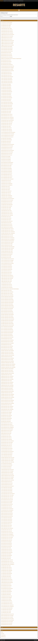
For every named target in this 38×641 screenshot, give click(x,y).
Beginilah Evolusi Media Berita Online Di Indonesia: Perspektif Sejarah (11, 58)
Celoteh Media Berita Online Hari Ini (6, 72)
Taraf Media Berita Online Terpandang (6, 570)
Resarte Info (36, 640)
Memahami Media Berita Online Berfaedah (7, 296)
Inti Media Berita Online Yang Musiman (6, 183)
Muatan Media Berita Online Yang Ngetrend (7, 427)
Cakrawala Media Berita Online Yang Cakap (7, 70)
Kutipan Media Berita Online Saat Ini (6, 273)
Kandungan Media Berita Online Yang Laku (7, 228)
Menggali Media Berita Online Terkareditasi (7, 379)
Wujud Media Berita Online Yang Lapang (7, 621)
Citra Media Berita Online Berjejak (6, 84)
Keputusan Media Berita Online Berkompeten (7, 240)
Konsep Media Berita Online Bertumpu (6, 269)
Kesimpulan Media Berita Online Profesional (7, 248)
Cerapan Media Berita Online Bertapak (6, 81)
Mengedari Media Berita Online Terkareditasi (7, 361)
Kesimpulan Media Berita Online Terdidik (7, 249)
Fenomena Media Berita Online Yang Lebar (7, 135)
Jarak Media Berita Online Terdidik (6, 207)
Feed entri (2, 633)
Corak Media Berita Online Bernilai (6, 94)
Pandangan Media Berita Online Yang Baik (7, 460)
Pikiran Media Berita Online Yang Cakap (7, 504)
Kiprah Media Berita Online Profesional (6, 254)
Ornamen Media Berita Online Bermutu (6, 454)
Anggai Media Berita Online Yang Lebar (6, 37)
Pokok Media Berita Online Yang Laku (6, 505)
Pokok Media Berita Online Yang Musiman (7, 508)
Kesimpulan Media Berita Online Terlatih (7, 251)
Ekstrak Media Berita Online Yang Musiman (7, 117)
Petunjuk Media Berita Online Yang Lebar (7, 496)
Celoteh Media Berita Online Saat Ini (6, 75)
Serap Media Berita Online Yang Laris (6, 531)
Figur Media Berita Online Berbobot (6, 138)
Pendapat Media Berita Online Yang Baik (7, 472)
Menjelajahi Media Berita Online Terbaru (7, 392)
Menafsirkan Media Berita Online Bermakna (7, 317)
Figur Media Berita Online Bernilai (6, 142)
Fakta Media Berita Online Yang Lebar (6, 123)
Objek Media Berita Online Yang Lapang (7, 442)
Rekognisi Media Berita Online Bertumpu (7, 516)
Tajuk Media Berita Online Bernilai (6, 558)
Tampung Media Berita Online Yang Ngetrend (7, 564)
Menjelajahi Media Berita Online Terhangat (7, 395)
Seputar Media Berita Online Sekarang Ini (7, 528)
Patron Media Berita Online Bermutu (6, 466)
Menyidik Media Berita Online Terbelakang (7, 406)
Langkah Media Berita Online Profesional (7, 278)
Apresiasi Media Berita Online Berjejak (6, 46)
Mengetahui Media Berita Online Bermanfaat (7, 373)
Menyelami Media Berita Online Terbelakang (7, 400)
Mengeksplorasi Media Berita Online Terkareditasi (8, 367)
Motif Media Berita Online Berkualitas (6, 418)
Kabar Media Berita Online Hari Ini (6, 216)
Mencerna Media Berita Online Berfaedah (7, 326)
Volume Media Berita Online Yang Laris (6, 603)
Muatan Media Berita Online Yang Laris (6, 424)
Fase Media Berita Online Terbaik (6, 126)
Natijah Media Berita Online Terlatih (6, 433)
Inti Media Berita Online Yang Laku (6, 180)
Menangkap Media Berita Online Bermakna (7, 323)
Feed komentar (3, 635)
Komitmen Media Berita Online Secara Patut (7, 258)
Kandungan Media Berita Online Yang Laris (7, 230)
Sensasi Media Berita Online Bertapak (6, 520)
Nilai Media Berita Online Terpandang (6, 439)
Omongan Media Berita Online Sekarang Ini (7, 451)
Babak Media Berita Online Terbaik (6, 52)
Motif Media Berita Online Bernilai (6, 421)
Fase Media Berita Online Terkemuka (6, 129)
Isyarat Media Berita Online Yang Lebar (6, 201)
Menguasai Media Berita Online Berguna (7, 388)
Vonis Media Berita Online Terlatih (6, 612)
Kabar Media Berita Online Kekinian (6, 218)
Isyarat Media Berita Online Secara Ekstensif (7, 198)
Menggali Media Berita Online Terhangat (7, 377)
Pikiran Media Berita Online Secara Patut (7, 499)
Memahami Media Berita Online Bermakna (7, 299)
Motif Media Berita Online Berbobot (6, 416)
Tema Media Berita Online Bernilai (6, 576)
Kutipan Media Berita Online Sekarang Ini (7, 275)
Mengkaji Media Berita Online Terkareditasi (7, 385)
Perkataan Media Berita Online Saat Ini (6, 484)
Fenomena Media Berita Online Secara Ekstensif (8, 132)
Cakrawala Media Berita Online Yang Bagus (7, 67)
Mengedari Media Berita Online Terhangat (7, 359)
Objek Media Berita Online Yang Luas (6, 445)
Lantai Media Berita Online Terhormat (6, 284)
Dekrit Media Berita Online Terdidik (6, 111)
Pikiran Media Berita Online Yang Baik (6, 502)
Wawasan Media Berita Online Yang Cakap (7, 618)
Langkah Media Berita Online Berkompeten (7, 276)
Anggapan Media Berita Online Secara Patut (7, 40)
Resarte (1, 0)
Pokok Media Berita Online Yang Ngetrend (7, 510)
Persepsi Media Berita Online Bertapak (6, 490)
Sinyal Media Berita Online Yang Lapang (7, 537)
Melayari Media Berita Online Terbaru (6, 290)
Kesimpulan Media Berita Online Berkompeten (7, 246)
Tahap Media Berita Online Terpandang (6, 552)
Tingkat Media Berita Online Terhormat (6, 579)
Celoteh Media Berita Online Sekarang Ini (7, 76)
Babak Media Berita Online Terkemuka (6, 55)
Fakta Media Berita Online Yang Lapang (7, 121)
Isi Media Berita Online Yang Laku (6, 192)
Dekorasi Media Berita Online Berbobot (6, 102)
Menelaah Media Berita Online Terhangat (7, 341)
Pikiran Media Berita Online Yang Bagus (7, 501)
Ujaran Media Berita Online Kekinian (6, 585)
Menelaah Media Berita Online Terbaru (6, 338)
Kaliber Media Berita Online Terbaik (6, 222)
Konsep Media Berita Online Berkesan (6, 266)
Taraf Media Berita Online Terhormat (6, 567)
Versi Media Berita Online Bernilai (6, 594)
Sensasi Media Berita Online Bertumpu (6, 522)
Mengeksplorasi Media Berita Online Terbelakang (8, 364)
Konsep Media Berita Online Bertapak (6, 267)
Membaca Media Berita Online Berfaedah (7, 308)
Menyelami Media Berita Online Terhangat (7, 401)
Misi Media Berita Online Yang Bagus (6, 412)
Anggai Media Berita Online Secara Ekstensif (7, 34)
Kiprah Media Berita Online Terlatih (6, 257)
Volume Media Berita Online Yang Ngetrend (7, 606)
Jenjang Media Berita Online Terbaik (6, 210)
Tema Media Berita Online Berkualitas (6, 573)
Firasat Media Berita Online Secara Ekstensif (7, 144)
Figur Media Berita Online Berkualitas (6, 139)
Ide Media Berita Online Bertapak (6, 159)
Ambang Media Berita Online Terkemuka (7, 31)
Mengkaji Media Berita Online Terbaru (6, 380)
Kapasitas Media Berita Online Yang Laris (7, 236)
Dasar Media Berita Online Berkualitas (6, 97)
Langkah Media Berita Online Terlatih (6, 281)
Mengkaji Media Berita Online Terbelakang (7, 382)
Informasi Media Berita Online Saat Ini (6, 177)
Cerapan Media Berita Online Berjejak (6, 78)
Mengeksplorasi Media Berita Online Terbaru (7, 362)
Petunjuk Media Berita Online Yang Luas (7, 498)
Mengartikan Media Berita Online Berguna (7, 352)
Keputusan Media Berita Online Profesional (7, 242)
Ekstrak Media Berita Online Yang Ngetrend (7, 118)
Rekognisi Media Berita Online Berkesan (7, 513)
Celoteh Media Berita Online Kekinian (6, 73)
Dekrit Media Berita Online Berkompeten (7, 108)
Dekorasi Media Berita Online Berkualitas (7, 103)
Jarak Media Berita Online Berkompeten (7, 204)
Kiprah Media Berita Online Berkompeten (7, 252)
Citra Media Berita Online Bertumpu (6, 88)
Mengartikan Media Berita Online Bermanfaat (7, 355)
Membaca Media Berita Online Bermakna (7, 311)
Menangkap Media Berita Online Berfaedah (7, 320)
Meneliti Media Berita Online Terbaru (6, 344)
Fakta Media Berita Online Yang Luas (6, 124)
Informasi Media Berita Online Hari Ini (6, 174)
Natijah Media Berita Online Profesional (6, 430)
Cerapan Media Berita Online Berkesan (6, 79)
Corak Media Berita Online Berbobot (6, 90)
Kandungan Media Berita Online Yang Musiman (8, 231)
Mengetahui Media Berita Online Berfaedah (7, 368)
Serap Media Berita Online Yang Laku (6, 529)
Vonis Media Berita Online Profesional (6, 609)
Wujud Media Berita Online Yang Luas (6, 624)
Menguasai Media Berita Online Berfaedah (7, 386)
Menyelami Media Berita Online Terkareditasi (7, 403)
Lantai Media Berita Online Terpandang (6, 287)
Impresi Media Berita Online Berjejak (6, 168)
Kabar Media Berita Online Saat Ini (6, 219)
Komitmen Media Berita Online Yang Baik (7, 261)
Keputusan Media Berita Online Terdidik (6, 243)
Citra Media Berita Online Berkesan (6, 85)
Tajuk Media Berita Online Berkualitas (6, 555)
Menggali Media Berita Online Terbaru (6, 374)
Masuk (2, 632)
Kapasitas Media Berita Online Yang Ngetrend (7, 239)
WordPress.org (3, 636)
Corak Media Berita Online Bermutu (6, 93)
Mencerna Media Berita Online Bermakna (7, 329)
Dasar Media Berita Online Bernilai (6, 100)
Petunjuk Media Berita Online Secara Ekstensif (7, 493)
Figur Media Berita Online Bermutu (6, 141)
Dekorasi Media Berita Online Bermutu (6, 105)
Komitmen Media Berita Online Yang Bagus (7, 260)
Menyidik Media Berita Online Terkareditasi (7, 409)
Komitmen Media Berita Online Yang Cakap (7, 263)
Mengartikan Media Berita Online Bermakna (7, 353)
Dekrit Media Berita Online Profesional (6, 109)
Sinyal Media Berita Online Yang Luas (6, 540)
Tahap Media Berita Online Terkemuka (6, 550)
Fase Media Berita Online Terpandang (6, 130)
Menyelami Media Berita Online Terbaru (6, 398)
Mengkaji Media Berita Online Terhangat (7, 383)
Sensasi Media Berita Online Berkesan (6, 519)
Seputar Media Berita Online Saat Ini (6, 526)
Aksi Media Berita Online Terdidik (6, 25)
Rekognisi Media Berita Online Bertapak (7, 514)
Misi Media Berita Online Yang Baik (6, 413)
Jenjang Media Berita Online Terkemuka (7, 213)
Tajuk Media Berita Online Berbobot (6, 553)
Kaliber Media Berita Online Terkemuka (6, 225)
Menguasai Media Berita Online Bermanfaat (7, 391)
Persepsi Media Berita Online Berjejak (6, 487)
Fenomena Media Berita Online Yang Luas (7, 136)
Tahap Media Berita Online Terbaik (6, 547)
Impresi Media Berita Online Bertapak (6, 171)
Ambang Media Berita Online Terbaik (6, 28)
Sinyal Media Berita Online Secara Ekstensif (7, 535)
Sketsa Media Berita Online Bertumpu (6, 546)
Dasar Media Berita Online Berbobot (6, 96)
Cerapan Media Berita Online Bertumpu (6, 82)
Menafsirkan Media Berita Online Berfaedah (7, 314)
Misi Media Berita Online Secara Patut (6, 410)
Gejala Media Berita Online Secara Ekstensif (7, 150)
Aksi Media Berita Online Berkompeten (6, 22)
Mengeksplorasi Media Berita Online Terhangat (7, 365)
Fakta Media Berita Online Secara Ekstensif (7, 120)
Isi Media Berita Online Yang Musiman (6, 195)
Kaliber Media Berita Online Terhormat (6, 224)
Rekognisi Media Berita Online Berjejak (6, 511)
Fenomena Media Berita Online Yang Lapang (7, 133)
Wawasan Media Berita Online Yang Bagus (7, 615)
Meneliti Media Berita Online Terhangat (6, 347)
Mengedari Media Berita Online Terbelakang (7, 358)
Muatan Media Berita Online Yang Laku (6, 422)
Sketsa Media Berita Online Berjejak (6, 541)
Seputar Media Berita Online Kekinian (6, 525)
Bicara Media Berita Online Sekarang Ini (7, 64)
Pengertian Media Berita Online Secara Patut (7, 475)
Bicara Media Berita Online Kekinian (6, 61)
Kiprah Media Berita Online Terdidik (6, 255)
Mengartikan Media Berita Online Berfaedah (7, 350)
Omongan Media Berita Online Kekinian (6, 448)
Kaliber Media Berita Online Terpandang (7, 227)
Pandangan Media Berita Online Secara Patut (7, 457)
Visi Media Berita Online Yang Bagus (6, 597)
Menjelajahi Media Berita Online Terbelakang (7, 394)
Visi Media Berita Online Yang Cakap (6, 600)
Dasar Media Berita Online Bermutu (6, 99)
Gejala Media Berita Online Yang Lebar (6, 153)
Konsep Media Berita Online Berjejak (6, 264)
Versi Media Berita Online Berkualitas (6, 591)
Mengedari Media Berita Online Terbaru (6, 356)
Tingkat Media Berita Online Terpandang (7, 582)
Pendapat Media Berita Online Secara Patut (7, 469)
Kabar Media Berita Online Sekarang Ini (6, 221)
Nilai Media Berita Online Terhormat (6, 436)
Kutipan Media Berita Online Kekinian (6, 272)
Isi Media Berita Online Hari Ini (5, 186)
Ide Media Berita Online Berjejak (5, 156)
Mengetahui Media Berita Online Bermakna (7, 371)
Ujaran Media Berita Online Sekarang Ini (7, 588)
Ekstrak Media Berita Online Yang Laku (6, 114)
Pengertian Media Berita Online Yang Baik (7, 478)
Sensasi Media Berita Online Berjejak (6, 517)
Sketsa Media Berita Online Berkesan (6, 543)
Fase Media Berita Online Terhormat (6, 127)
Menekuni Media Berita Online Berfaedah (7, 332)
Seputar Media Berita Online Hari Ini (6, 523)
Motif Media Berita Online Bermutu (6, 419)
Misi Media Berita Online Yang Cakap (6, 415)
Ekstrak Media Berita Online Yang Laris (6, 115)
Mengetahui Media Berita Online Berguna (7, 370)
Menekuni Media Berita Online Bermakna (7, 335)
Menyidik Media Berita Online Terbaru (6, 404)
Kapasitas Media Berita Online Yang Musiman (7, 237)
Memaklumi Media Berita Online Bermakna (7, 305)
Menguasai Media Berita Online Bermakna (7, 389)
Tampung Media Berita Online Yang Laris (7, 561)
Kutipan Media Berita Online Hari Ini (6, 270)
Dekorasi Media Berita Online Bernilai (6, 106)
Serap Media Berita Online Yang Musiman (7, 532)
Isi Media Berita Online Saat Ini (5, 189)
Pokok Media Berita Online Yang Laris (6, 507)
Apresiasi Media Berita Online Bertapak (6, 49)
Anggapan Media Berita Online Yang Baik (7, 43)
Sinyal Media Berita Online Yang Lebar (6, 538)
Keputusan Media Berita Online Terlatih (6, 245)
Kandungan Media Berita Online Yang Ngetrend (8, 233)
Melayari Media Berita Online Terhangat (6, 293)
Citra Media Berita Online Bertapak (6, 87)
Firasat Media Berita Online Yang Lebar (6, 147)
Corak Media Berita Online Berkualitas (6, 91)
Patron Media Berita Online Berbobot (6, 463)
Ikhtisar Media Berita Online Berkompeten (7, 162)
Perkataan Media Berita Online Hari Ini (6, 481)
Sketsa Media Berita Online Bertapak (6, 544)
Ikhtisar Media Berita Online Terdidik (6, 165)
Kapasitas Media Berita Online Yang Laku (7, 234)
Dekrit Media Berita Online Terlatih (6, 112)
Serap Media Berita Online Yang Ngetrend (7, 534)
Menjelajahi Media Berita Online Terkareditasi (7, 397)
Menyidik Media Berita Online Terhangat (7, 407)
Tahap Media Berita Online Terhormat (6, 549)
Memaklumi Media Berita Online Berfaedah (7, 302)
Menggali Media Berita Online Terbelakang (7, 376)
